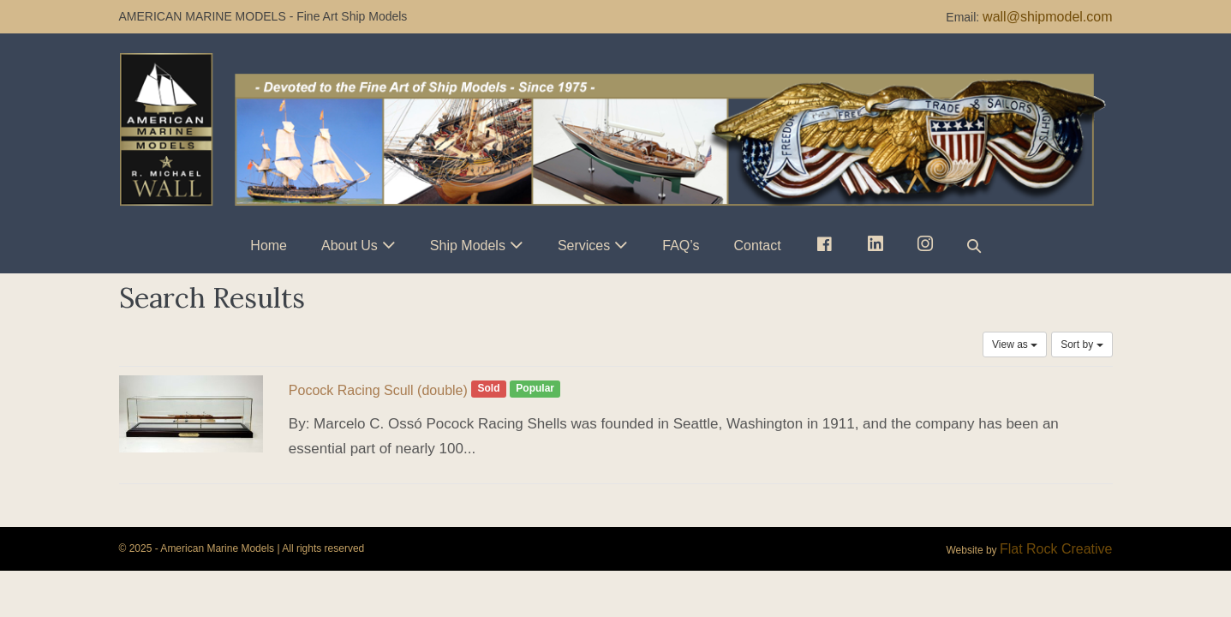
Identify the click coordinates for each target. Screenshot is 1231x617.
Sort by (1082, 344)
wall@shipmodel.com (1047, 16)
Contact (757, 245)
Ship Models (467, 245)
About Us (349, 245)
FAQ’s (680, 245)
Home (268, 245)
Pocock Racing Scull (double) (378, 390)
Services (584, 245)
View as (1014, 344)
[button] (974, 245)
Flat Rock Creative (1056, 549)
